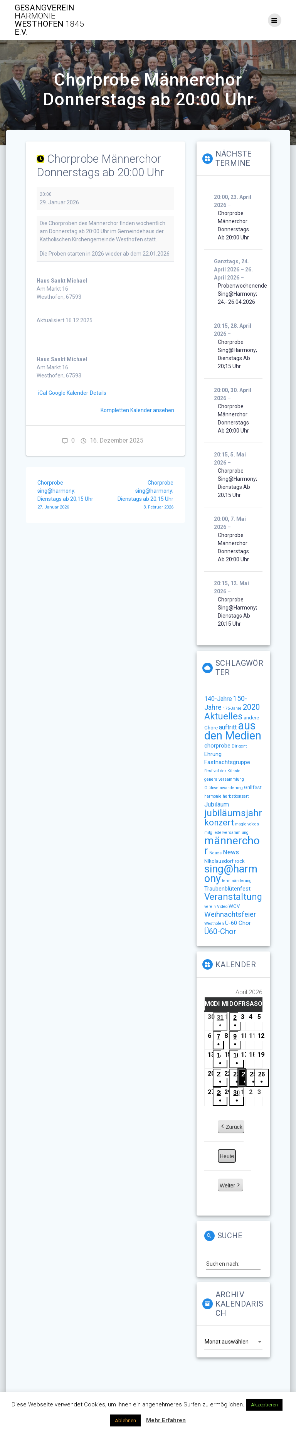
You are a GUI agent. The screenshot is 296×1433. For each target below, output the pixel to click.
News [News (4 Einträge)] (231, 852)
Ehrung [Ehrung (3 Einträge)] (213, 754)
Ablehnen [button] (125, 1420)
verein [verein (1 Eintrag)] (210, 906)
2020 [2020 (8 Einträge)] (251, 707)
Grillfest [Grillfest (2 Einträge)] (253, 787)
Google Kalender (68, 393)
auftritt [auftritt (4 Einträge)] (228, 727)
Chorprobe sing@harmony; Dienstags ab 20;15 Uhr (68, 495)
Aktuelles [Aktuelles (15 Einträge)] (223, 716)
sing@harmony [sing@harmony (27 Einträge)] (230, 874)
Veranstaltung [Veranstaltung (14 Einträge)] (233, 896)
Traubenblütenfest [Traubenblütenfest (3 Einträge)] (227, 888)
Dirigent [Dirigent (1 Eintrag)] (239, 746)
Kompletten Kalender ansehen (137, 410)
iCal (42, 393)
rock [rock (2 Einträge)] (240, 861)
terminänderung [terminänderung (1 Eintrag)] (237, 880)
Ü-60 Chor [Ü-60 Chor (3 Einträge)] (238, 922)
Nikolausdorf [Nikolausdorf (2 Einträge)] (219, 861)
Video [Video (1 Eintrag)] (222, 906)
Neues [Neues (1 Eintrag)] (215, 852)
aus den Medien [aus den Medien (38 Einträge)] (232, 730)
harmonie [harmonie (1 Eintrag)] (213, 796)
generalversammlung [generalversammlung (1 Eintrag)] (224, 779)
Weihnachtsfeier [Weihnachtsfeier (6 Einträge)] (230, 914)
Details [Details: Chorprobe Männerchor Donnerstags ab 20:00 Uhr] (98, 393)
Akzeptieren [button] (264, 1405)
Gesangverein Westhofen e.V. (49, 20)
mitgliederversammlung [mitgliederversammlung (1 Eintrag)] (226, 832)
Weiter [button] (230, 1185)
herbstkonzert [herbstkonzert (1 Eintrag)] (236, 796)
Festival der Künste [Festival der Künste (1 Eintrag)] (222, 770)
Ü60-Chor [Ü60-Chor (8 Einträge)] (220, 931)
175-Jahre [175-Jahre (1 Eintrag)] (232, 708)
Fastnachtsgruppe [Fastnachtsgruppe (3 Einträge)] (227, 762)
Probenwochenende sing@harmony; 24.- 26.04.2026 (242, 294)
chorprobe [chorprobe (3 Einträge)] (217, 745)
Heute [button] (227, 1156)
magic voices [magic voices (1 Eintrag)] (247, 824)
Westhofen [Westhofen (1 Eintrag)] (214, 923)
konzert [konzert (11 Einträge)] (219, 822)
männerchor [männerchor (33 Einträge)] (232, 845)
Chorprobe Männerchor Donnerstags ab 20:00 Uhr (233, 225)
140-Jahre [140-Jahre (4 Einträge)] (218, 698)
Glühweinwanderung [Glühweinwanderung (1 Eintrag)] (223, 787)
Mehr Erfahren (166, 1420)
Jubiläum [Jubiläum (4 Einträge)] (216, 804)
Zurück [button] (231, 1127)
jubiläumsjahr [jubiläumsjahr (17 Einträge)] (233, 812)
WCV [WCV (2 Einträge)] (234, 906)
